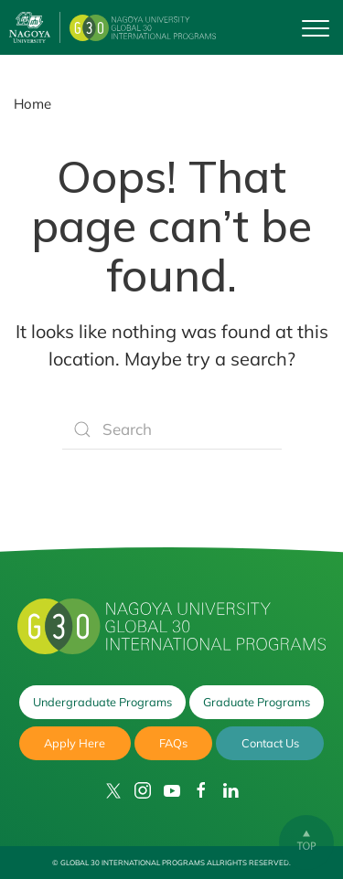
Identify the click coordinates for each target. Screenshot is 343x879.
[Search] (172, 429)
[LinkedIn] (230, 790)
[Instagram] (143, 790)
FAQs (173, 743)
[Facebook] (201, 790)
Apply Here (74, 743)
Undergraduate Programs (102, 701)
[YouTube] (172, 790)
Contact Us (270, 743)
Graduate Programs (256, 701)
